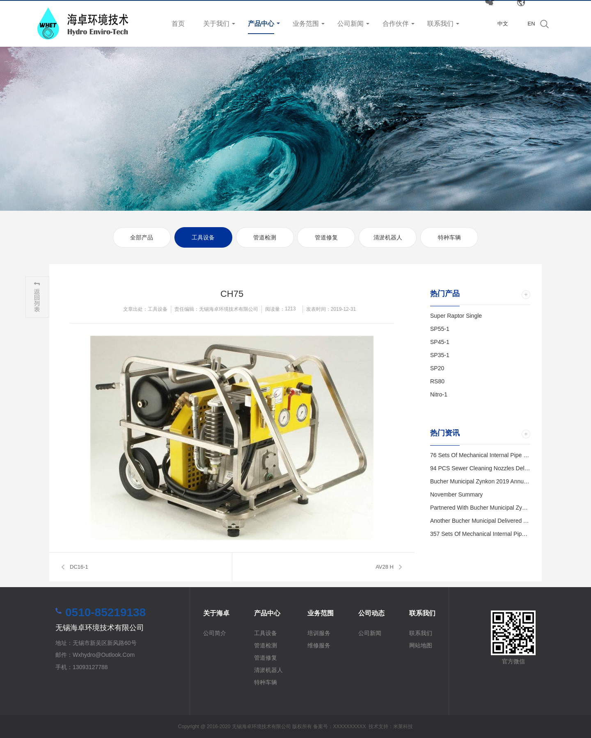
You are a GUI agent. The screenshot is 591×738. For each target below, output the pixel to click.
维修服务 (318, 645)
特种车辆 (449, 237)
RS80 (437, 381)
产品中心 (261, 23)
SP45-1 (439, 342)
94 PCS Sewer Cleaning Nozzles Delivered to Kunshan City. (507, 468)
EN (531, 23)
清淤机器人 (387, 237)
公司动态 (371, 613)
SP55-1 (439, 329)
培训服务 (318, 633)
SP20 (437, 368)
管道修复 (326, 237)
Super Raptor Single (456, 315)
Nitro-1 (438, 394)
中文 (502, 23)
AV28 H (385, 567)
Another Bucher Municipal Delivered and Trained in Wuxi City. (508, 520)
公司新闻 (350, 23)
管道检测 (264, 237)
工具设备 (203, 237)
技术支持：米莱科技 (391, 726)
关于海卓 (216, 613)
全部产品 (141, 237)
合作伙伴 (396, 23)
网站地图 (420, 645)
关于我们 (216, 23)
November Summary (456, 494)
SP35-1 (439, 355)
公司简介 (214, 633)
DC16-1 (79, 567)
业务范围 (306, 23)
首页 (178, 23)
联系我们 (440, 23)
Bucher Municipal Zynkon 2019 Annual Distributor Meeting (504, 481)
